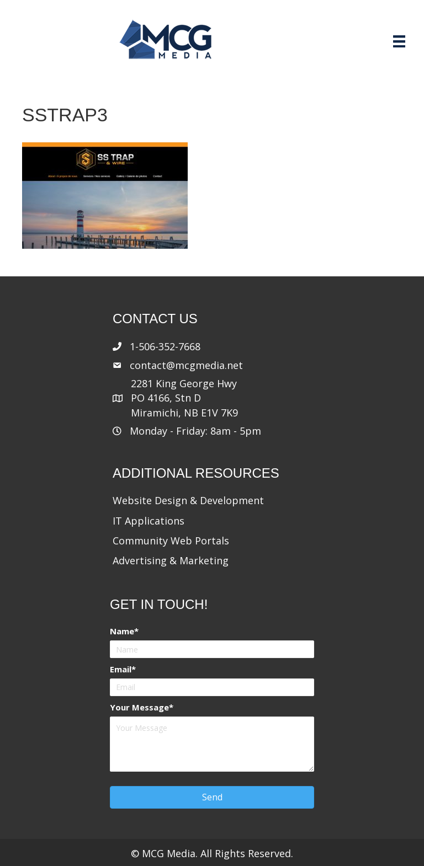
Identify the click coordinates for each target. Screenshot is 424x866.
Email (120, 669)
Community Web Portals (171, 540)
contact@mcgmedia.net (186, 365)
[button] (212, 797)
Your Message (139, 707)
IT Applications (148, 520)
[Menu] (399, 41)
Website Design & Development (188, 500)
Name (122, 631)
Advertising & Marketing (171, 560)
